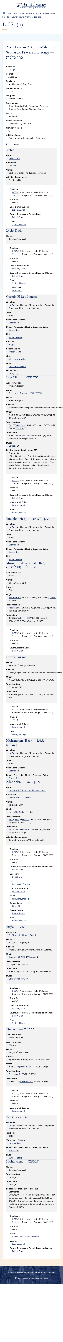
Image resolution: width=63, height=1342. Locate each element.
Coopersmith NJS (17, 957)
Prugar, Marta (15, 351)
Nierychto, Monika (17, 359)
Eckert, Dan (17, 217)
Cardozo (19, 418)
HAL (11, 812)
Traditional (13, 165)
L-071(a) (11, 69)
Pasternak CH (15, 597)
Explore (37, 17)
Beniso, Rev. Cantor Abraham (25, 1236)
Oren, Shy (17, 290)
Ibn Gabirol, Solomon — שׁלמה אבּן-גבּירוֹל (27, 790)
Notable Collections (28, 13)
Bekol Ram (20, 425)
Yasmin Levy (14, 158)
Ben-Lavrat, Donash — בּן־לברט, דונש (25, 393)
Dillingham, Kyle (19, 734)
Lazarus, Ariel (18, 210)
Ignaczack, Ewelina (17, 366)
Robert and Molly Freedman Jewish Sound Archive (31, 1272)
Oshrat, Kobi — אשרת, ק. (20, 797)
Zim (22, 415)
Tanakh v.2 (33, 621)
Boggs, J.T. (13, 344)
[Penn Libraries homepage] (31, 6)
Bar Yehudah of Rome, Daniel (22, 935)
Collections (12, 13)
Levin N (25, 812)
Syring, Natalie (19, 224)
